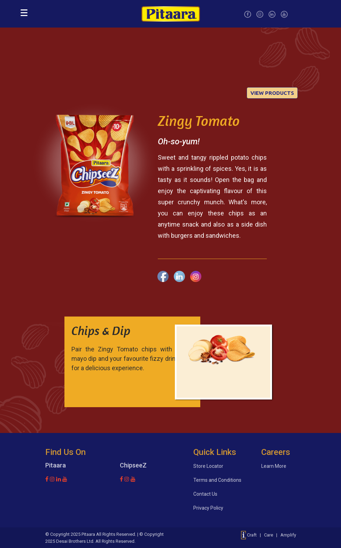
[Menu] (24, 12)
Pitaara (88, 534)
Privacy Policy (208, 508)
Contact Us (205, 494)
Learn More (273, 466)
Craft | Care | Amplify (268, 535)
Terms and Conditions (217, 480)
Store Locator (208, 466)
